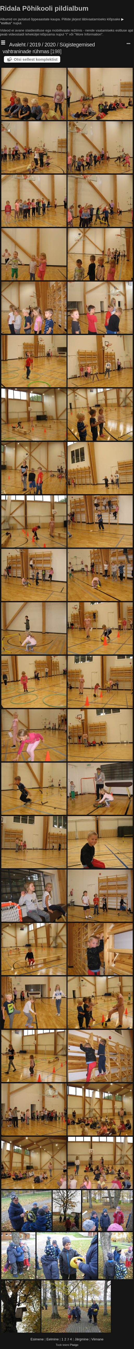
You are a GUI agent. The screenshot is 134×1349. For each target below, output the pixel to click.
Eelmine (52, 1339)
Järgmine (81, 1339)
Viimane (97, 1339)
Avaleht (17, 44)
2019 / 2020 (42, 44)
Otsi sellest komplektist (36, 59)
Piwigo (74, 1344)
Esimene (37, 1339)
